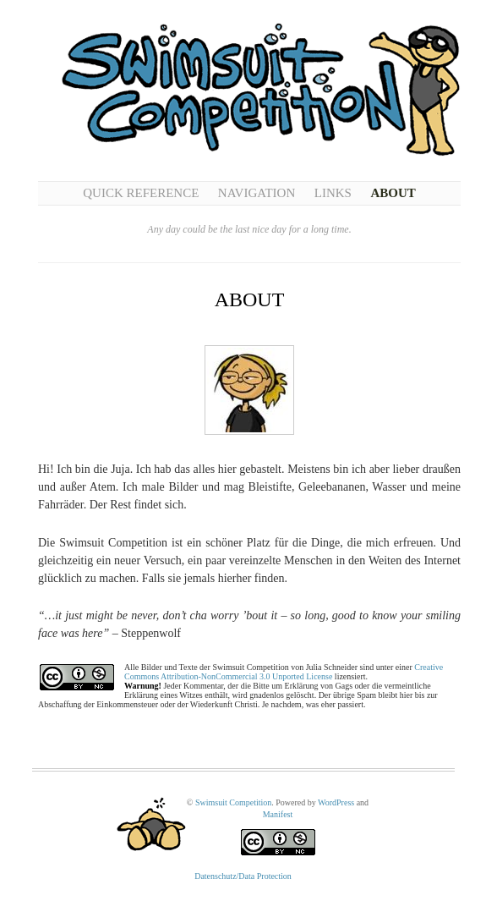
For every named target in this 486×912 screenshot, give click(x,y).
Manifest (278, 814)
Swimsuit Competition (233, 802)
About (392, 193)
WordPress (336, 802)
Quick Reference (141, 193)
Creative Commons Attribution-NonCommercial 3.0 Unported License (283, 671)
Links (333, 193)
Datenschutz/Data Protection (243, 876)
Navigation (256, 193)
